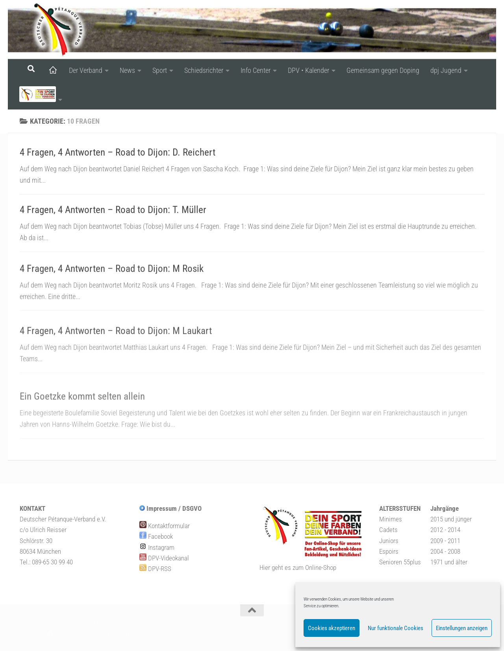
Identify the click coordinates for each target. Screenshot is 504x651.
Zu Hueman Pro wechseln (130, 634)
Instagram (156, 547)
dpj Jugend (445, 70)
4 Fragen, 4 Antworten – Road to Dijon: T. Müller (113, 212)
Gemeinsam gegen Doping (382, 70)
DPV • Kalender (308, 70)
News (127, 70)
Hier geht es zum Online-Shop (297, 567)
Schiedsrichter (203, 70)
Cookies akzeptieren (331, 628)
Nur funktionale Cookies (395, 628)
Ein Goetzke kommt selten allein (82, 410)
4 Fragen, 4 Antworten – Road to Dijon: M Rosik (112, 275)
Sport (159, 70)
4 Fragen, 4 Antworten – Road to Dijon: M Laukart (116, 342)
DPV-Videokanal (164, 558)
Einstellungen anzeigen (461, 628)
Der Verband (85, 70)
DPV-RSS (155, 569)
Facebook (156, 536)
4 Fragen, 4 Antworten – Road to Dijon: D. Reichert (117, 152)
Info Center (256, 70)
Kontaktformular (164, 526)
